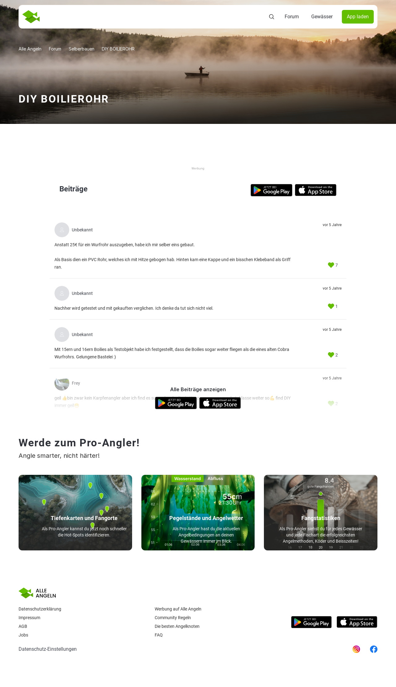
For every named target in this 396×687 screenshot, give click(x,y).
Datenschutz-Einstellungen (48, 649)
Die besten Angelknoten (177, 626)
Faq (159, 634)
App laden (358, 17)
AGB (23, 626)
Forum (292, 17)
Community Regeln (173, 617)
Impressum (29, 617)
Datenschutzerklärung (40, 608)
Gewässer (322, 17)
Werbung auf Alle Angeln (178, 608)
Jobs (23, 634)
